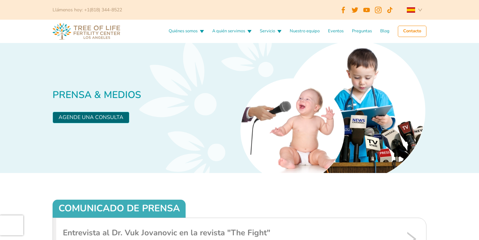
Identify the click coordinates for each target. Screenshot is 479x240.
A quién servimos (228, 31)
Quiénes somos (183, 31)
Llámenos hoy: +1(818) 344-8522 (87, 10)
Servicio (267, 31)
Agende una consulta (91, 117)
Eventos (336, 31)
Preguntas (362, 31)
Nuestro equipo (305, 31)
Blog (385, 31)
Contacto (412, 31)
